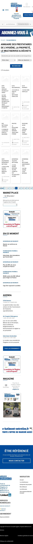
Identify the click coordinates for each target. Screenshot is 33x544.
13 (22, 188)
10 (14, 188)
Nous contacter (16, 461)
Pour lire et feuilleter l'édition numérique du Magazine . (16, 386)
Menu (6, 10)
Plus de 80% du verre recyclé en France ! (9, 265)
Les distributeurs (10, 24)
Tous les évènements (12, 348)
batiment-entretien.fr (5, 506)
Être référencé (23, 486)
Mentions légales (4, 535)
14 (25, 188)
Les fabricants (23, 489)
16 (31, 188)
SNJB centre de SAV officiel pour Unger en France (11, 276)
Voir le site (26, 108)
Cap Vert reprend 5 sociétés (11, 285)
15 (28, 188)
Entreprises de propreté (24, 24)
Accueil (3, 40)
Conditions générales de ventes (25, 535)
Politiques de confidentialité (6, 541)
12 (19, 188)
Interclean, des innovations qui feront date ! (11, 256)
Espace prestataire (4, 517)
